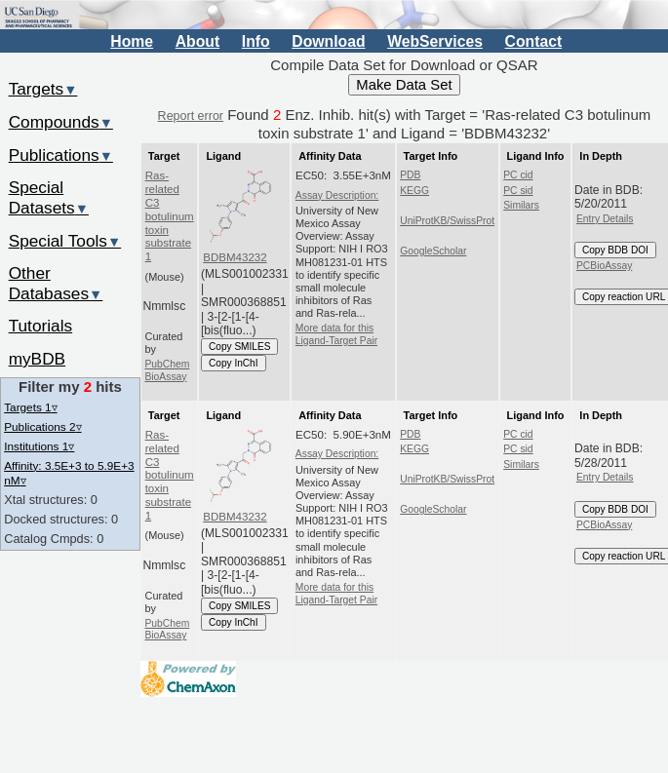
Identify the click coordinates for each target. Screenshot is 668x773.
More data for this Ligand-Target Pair (336, 334)
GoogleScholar (433, 251)
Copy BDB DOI (615, 250)
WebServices (435, 41)
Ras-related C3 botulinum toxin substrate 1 (169, 216)
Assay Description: (336, 195)
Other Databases (56, 283)
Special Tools (65, 241)
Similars (521, 205)
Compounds (61, 122)
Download (328, 41)
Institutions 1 (39, 446)
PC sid (517, 190)
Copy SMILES (240, 346)
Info (256, 41)
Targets (43, 88)
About (197, 41)
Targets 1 (30, 407)
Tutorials (41, 325)
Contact (534, 41)
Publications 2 (42, 426)
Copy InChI (233, 363)
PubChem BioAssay (166, 370)
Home (131, 41)
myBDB (37, 358)
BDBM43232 (234, 257)
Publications (61, 155)
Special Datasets (49, 197)
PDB (410, 175)
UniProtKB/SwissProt (447, 220)
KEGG (414, 190)
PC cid (517, 175)
